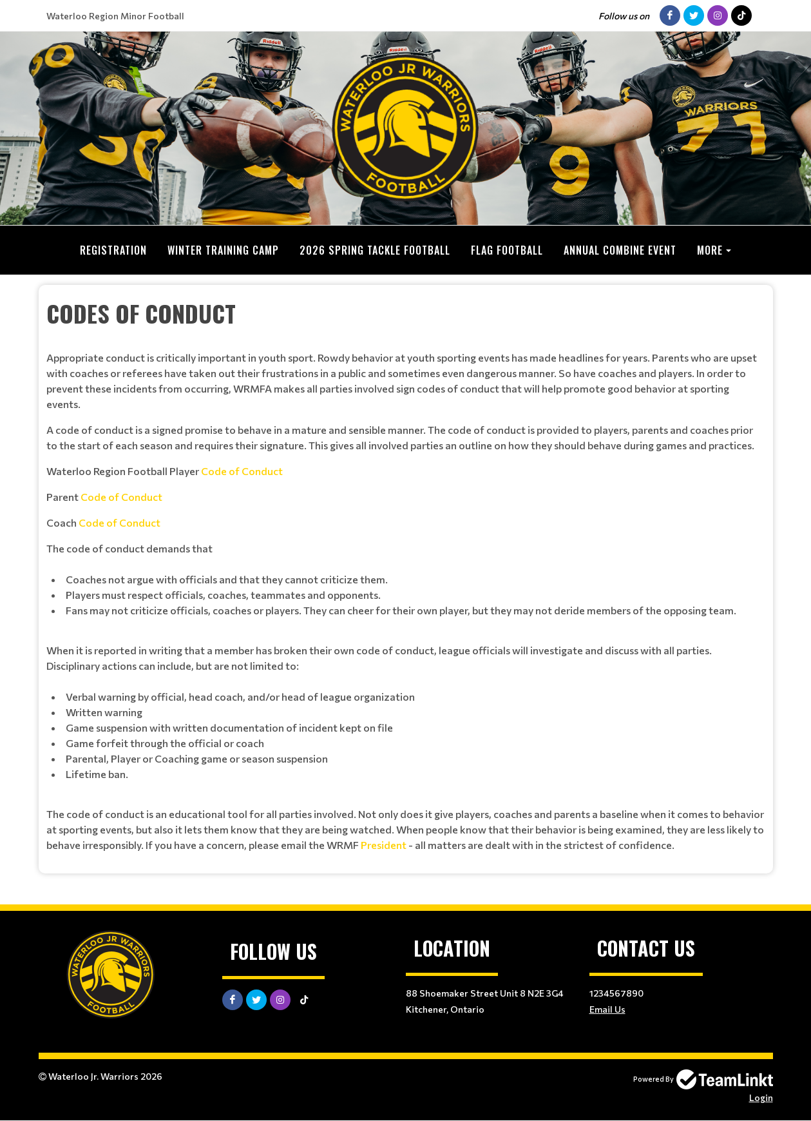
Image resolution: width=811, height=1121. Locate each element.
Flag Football (507, 250)
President (383, 845)
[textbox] (405, 574)
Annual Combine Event (620, 250)
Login (761, 1097)
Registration (113, 250)
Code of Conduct (242, 471)
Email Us (607, 1009)
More (710, 250)
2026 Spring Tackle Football (375, 250)
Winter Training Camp (223, 250)
